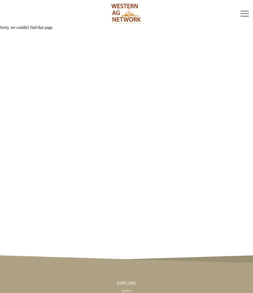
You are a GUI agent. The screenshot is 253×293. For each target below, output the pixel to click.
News (127, 291)
